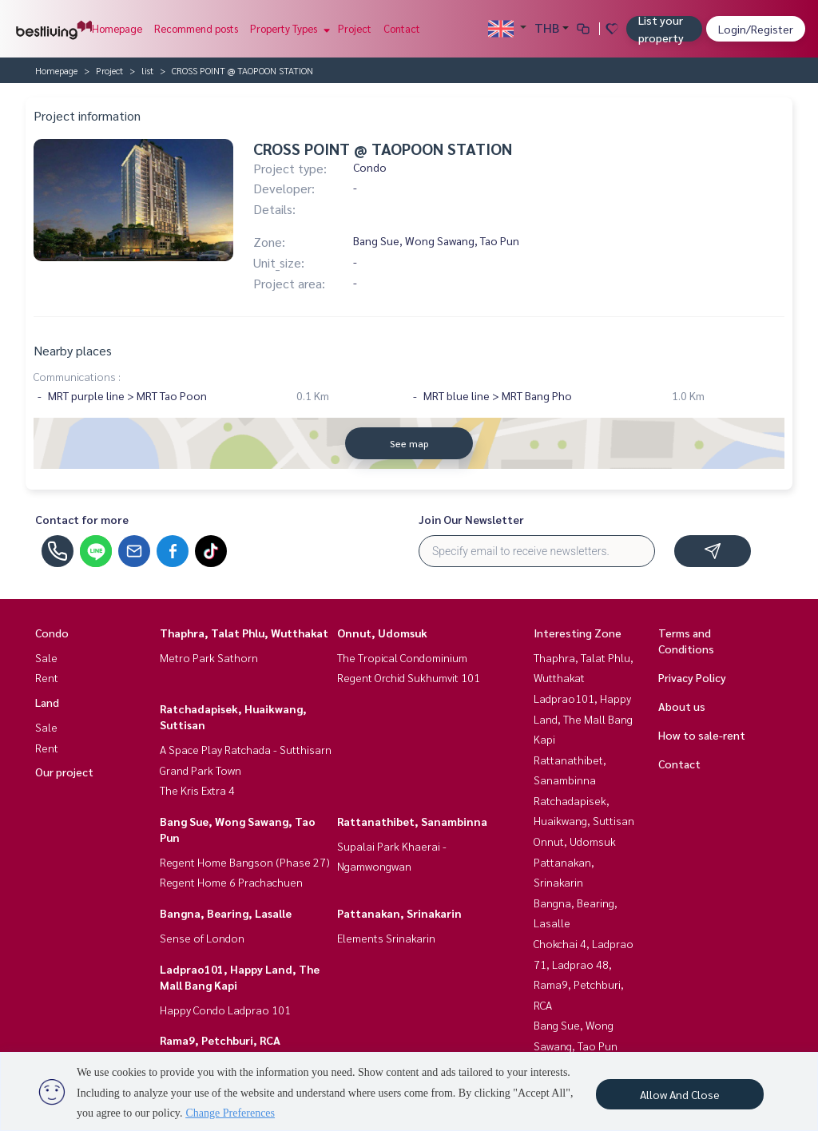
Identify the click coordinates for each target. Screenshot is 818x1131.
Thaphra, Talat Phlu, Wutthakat (244, 632)
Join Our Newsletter (471, 519)
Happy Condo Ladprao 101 (225, 1009)
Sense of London (202, 938)
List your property (661, 29)
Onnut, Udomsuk (382, 632)
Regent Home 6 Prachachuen (231, 882)
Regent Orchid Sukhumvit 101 (408, 677)
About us (681, 706)
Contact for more (82, 519)
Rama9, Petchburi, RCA (220, 1040)
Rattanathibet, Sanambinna (412, 821)
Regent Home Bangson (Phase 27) (245, 862)
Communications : (77, 376)
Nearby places (73, 350)
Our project (64, 771)
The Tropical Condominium (402, 657)
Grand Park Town (200, 770)
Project (354, 28)
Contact (401, 28)
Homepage (117, 28)
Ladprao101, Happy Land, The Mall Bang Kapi (583, 718)
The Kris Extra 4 (197, 790)
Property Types (288, 28)
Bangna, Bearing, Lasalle (226, 913)
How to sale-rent (701, 735)
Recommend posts (196, 28)
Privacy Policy (692, 677)
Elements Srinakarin (386, 938)
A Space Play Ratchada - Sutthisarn (246, 749)
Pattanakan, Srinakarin (399, 913)
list (147, 70)
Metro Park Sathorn (209, 657)
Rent (46, 677)
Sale (46, 657)
